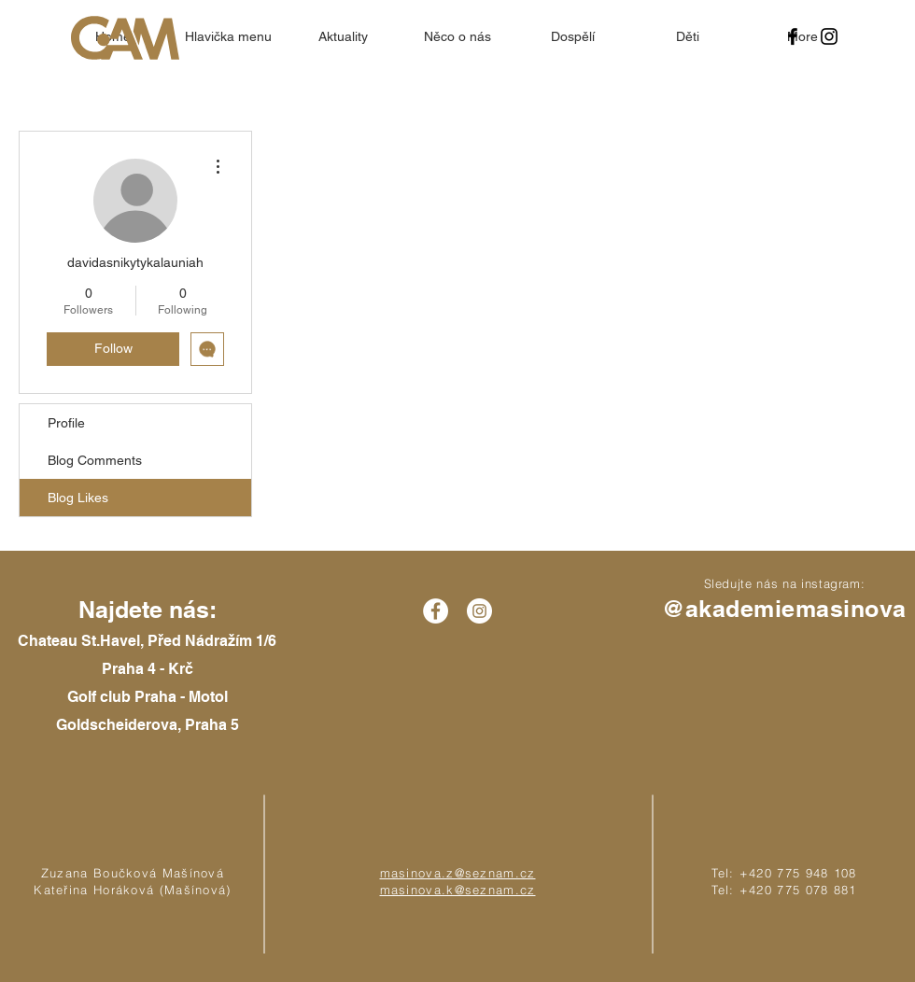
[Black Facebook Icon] (792, 36)
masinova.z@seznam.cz (458, 872)
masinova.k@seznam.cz (458, 889)
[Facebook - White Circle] (435, 611)
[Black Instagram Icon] (829, 36)
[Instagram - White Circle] (479, 611)
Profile (66, 422)
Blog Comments (95, 460)
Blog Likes (78, 497)
